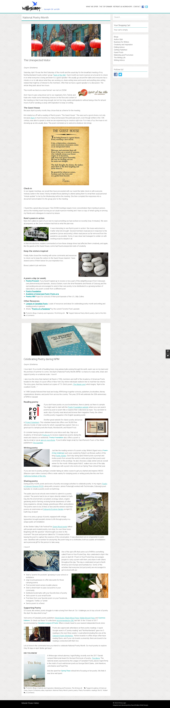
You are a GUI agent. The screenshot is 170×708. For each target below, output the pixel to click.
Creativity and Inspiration (45, 313)
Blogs (34, 313)
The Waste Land (79, 384)
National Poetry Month (81, 313)
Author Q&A (118, 39)
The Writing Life (59, 313)
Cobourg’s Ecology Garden (53, 509)
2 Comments (29, 692)
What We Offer (92, 6)
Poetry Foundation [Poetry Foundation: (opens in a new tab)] (33, 291)
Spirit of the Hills (100, 313)
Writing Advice (119, 60)
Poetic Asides (61, 456)
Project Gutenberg (32, 422)
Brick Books (60, 618)
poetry (92, 313)
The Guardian (38, 443)
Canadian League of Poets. (48, 623)
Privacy (30, 703)
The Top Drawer (105, 6)
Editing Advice (119, 47)
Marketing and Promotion (62, 688)
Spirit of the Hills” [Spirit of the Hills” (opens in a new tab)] (59, 75)
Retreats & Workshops (122, 6)
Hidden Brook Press (87, 618)
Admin (36, 703)
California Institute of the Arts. (35, 476)
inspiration (48, 690)
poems (70, 690)
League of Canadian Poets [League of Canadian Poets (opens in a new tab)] (37, 304)
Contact (137, 6)
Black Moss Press (72, 618)
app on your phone (48, 440)
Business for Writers (121, 42)
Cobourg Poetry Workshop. (62, 636)
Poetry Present (32, 281)
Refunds (24, 703)
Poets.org (46, 435)
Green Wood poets (60, 527)
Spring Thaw (65, 671)
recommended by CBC (65, 620)
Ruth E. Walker (103, 690)
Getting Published (120, 50)
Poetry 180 (30, 297)
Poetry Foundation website (78, 407)
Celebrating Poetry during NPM (41, 359)
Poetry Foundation (56, 438)
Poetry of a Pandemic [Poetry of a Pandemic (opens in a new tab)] (41, 309)
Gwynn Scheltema (34, 690)
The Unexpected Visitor (37, 60)
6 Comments (29, 315)
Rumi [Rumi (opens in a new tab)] (32, 118)
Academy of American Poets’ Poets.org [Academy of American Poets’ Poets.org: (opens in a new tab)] (42, 294)
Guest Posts (118, 52)
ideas (42, 690)
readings (94, 690)
